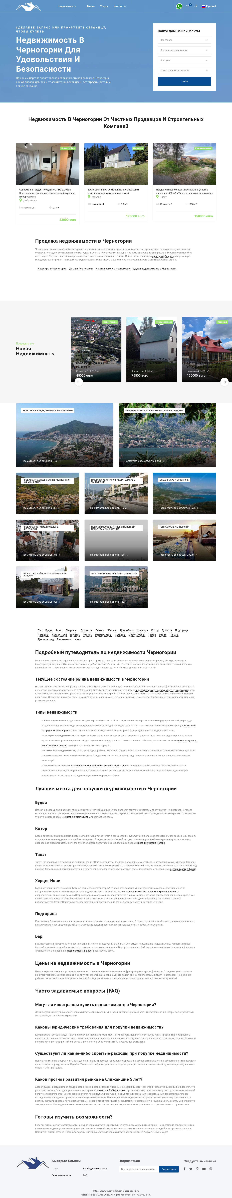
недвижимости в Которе (151, 843)
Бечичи (100, 630)
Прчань (174, 634)
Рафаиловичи (103, 634)
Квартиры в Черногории (52, 268)
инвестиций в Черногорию (111, 1090)
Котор (154, 630)
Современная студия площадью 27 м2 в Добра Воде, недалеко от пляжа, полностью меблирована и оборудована (47, 193)
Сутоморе (86, 630)
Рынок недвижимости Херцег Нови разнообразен (148, 891)
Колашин (142, 630)
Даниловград (46, 639)
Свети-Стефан (137, 634)
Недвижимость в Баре (79, 950)
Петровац (71, 630)
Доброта (167, 630)
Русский (211, 6)
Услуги (104, 6)
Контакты (120, 6)
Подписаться (169, 1169)
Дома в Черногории (81, 268)
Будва (48, 630)
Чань (78, 639)
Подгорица (181, 630)
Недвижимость (67, 6)
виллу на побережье (163, 256)
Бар (40, 630)
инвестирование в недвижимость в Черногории (161, 690)
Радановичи (64, 639)
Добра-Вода (127, 630)
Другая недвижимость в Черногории (154, 268)
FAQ (85, 1175)
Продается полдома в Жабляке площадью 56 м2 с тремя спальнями (150, 363)
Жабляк (112, 630)
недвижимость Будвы (78, 817)
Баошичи (120, 634)
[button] (184, 40)
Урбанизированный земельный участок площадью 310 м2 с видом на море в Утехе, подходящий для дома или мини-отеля (96, 359)
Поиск (184, 81)
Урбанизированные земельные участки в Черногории (98, 765)
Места (91, 6)
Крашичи (43, 634)
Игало (162, 634)
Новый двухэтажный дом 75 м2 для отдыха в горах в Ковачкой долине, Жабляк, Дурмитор (206, 363)
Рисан (152, 634)
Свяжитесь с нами (62, 1175)
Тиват (59, 630)
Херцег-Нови (59, 634)
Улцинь (87, 634)
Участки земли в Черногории (112, 268)
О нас (55, 1168)
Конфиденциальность (95, 1168)
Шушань (75, 634)
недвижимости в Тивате (183, 869)
